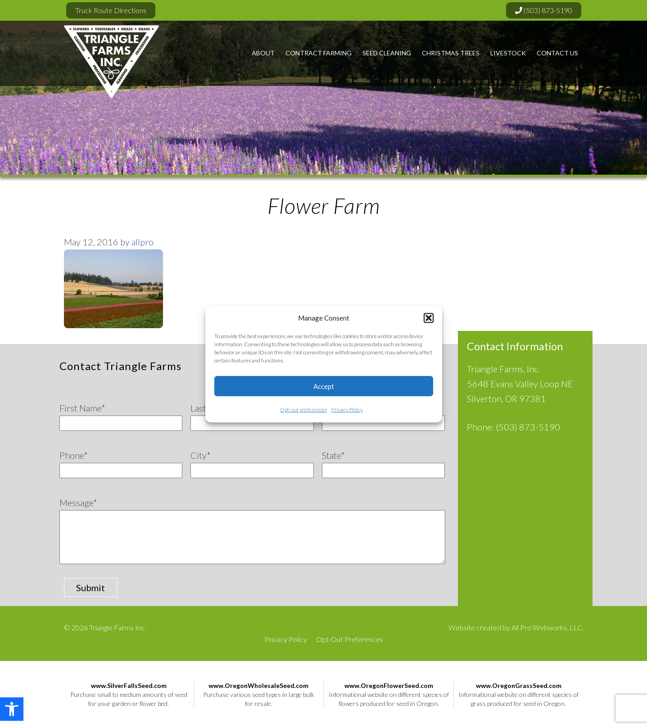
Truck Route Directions (110, 10)
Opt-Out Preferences (349, 639)
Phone (73, 455)
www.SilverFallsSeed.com (129, 685)
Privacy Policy (347, 409)
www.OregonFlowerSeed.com (388, 685)
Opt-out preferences (303, 409)
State (333, 455)
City (200, 455)
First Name (82, 407)
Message (78, 502)
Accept (323, 386)
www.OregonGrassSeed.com (518, 685)
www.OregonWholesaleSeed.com (258, 685)
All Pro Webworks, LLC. (547, 627)
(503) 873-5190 (543, 10)
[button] (11, 709)
